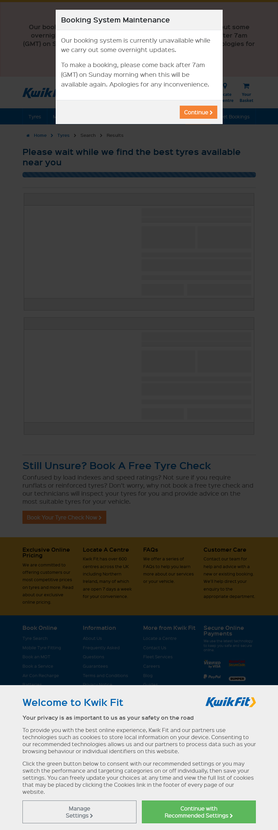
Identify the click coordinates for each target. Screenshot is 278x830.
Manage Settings (79, 812)
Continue (198, 112)
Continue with (199, 812)
